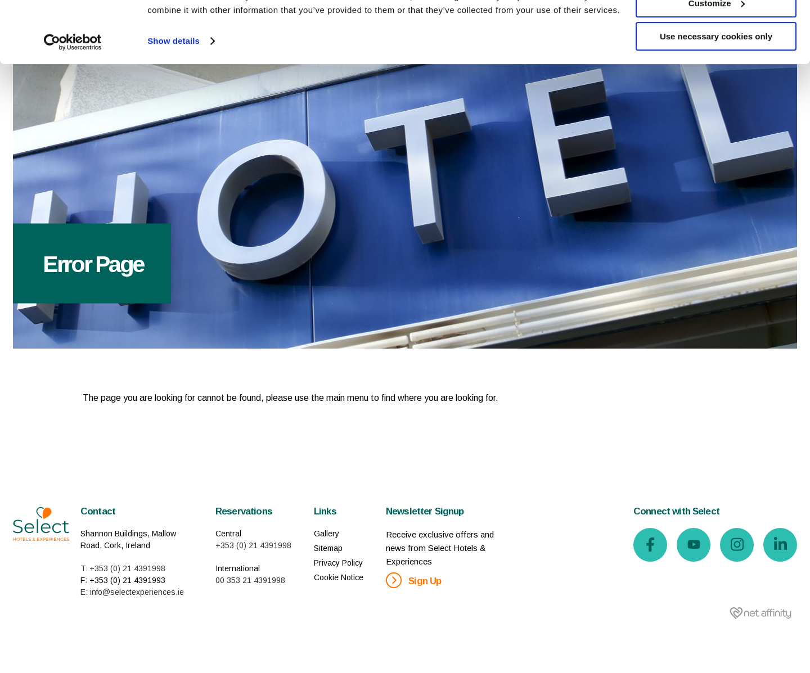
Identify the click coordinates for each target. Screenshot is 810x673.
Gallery (326, 533)
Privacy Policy (338, 562)
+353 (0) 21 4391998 (253, 545)
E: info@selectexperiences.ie (132, 592)
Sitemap (328, 548)
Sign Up (413, 580)
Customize (716, 61)
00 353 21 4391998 (250, 580)
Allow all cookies (716, 28)
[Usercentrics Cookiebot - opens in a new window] (73, 100)
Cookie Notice (338, 577)
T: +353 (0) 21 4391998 (122, 568)
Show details (173, 98)
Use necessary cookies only (716, 94)
